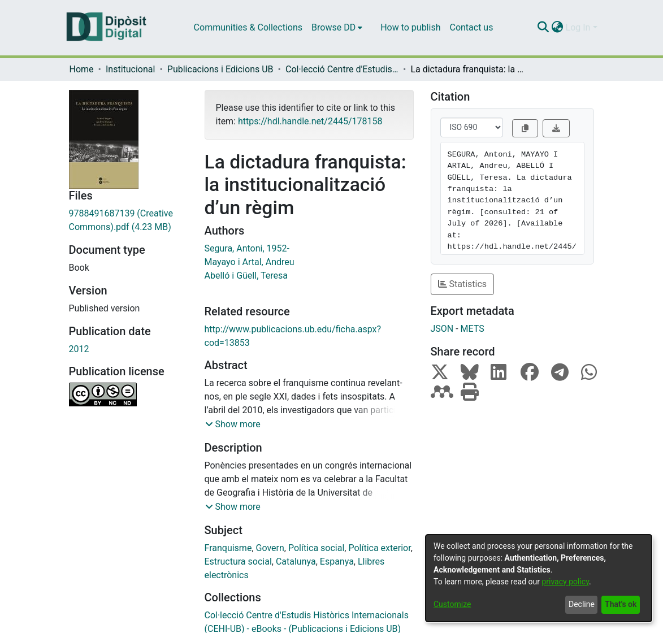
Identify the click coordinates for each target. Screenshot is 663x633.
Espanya (337, 561)
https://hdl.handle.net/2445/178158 (310, 121)
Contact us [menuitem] (471, 27)
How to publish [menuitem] (410, 27)
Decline (582, 604)
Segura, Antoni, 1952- (247, 248)
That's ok (620, 604)
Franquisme (228, 548)
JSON (442, 328)
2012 (79, 349)
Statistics (462, 284)
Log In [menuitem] (578, 27)
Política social (316, 548)
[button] (233, 424)
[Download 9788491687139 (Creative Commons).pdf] (128, 220)
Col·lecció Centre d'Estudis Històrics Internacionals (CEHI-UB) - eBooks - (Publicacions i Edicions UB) (341, 69)
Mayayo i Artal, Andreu (249, 262)
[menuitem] (336, 27)
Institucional (130, 69)
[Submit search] (543, 27)
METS (472, 328)
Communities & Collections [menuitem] (248, 27)
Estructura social (238, 561)
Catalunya (296, 561)
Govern (270, 548)
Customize (452, 604)
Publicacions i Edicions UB (220, 69)
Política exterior (379, 548)
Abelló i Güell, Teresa (246, 275)
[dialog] (539, 578)
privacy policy (565, 581)
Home (82, 69)
